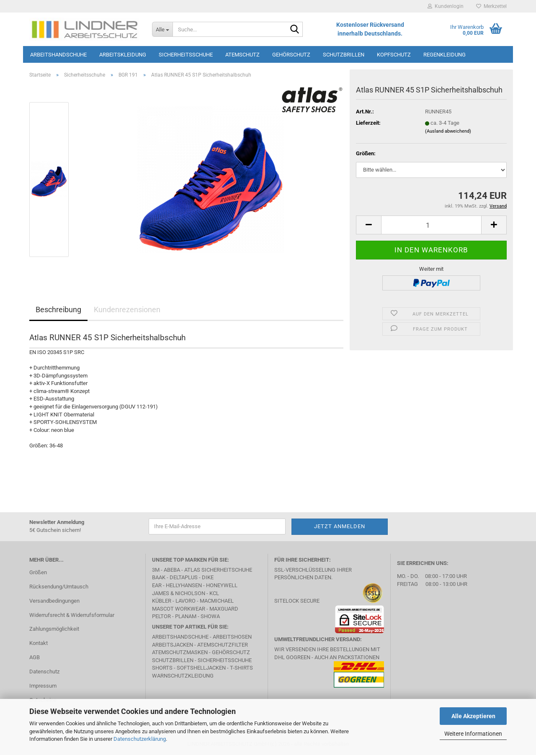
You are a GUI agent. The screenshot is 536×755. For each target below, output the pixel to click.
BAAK (158, 577)
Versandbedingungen (54, 601)
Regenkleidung (444, 54)
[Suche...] (162, 29)
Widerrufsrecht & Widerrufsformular (71, 615)
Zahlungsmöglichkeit (54, 629)
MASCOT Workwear (178, 609)
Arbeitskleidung (122, 54)
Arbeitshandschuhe (58, 54)
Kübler (161, 601)
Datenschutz (44, 671)
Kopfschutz (394, 54)
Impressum (43, 686)
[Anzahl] (431, 225)
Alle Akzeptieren (473, 716)
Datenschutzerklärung (139, 739)
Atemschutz (242, 54)
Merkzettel (491, 6)
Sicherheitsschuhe (186, 54)
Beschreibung (58, 309)
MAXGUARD (223, 609)
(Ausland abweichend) (448, 131)
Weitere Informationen (473, 733)
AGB (34, 657)
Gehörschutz (291, 54)
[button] (368, 225)
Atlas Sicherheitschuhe (218, 570)
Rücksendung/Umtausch (58, 586)
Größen (38, 572)
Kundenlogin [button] (446, 6)
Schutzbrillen (343, 54)
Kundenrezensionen (127, 309)
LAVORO (185, 601)
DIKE (208, 577)
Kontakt (38, 643)
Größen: (366, 153)
